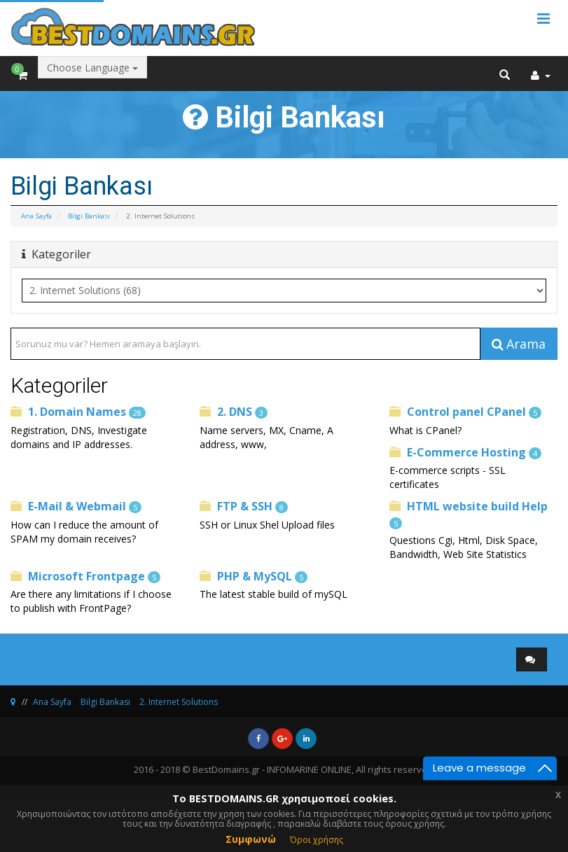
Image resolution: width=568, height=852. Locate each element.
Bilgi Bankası (89, 216)
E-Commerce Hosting (465, 452)
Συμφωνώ (251, 839)
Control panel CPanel (465, 411)
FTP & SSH (244, 506)
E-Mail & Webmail (76, 506)
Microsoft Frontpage (85, 576)
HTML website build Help (468, 513)
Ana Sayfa (36, 216)
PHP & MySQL (253, 576)
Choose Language (92, 67)
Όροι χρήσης (316, 840)
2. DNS (234, 411)
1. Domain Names (78, 411)
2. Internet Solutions (178, 702)
